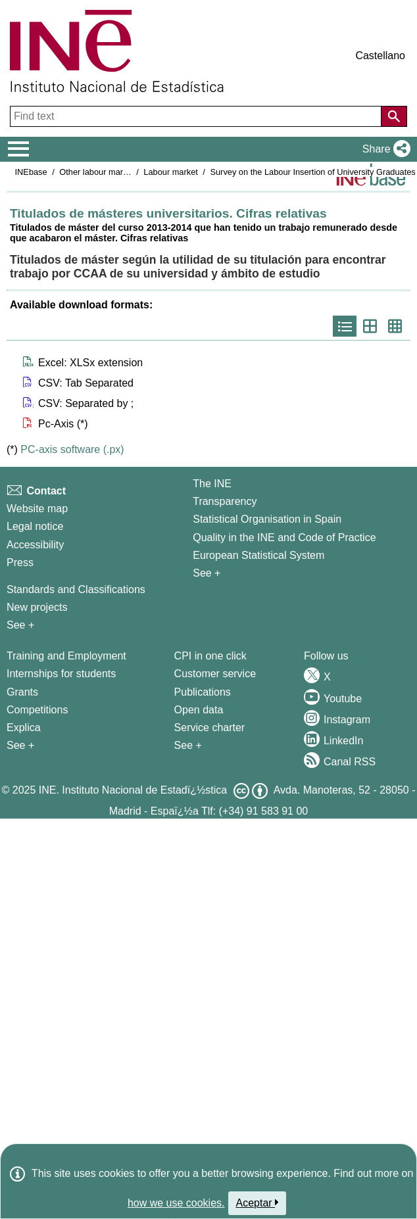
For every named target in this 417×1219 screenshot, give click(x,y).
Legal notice (35, 526)
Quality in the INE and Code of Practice (284, 537)
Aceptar (257, 1202)
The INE (212, 483)
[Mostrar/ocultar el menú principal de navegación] (19, 149)
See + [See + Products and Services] (188, 745)
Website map (37, 508)
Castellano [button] (380, 55)
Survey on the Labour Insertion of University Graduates (312, 172)
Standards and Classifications (76, 589)
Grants (22, 692)
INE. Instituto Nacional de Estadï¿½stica (133, 790)
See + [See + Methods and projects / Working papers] (20, 625)
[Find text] (197, 116)
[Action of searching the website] (394, 116)
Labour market (170, 172)
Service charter (209, 727)
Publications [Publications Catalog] (202, 692)
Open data (199, 709)
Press (20, 562)
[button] (383, 149)
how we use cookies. (176, 1202)
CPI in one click (210, 655)
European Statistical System (258, 555)
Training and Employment (66, 655)
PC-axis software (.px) (72, 449)
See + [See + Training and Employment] (20, 745)
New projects (37, 607)
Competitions (37, 709)
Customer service (215, 673)
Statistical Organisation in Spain (267, 519)
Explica (24, 727)
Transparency (225, 501)
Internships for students (61, 673)
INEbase (31, 172)
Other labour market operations (117, 172)
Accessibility (35, 544)
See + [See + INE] (206, 573)
